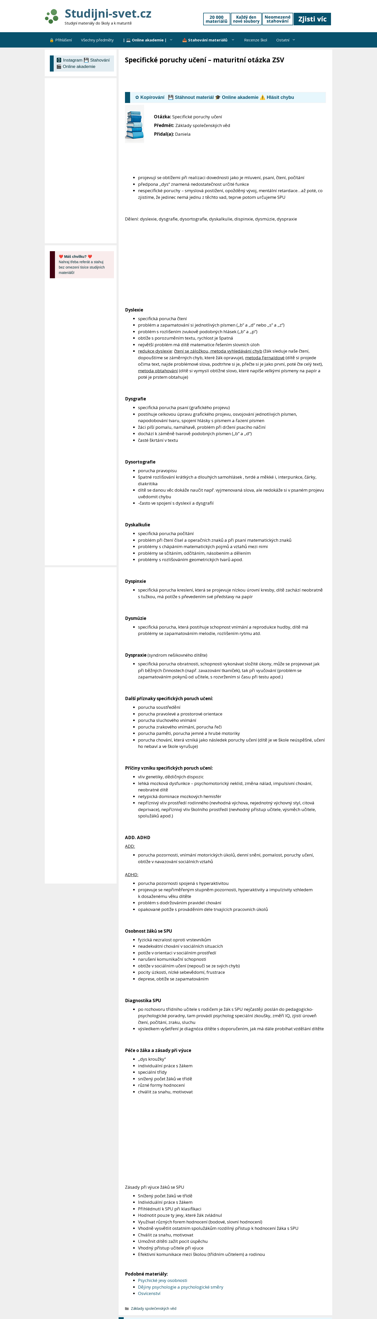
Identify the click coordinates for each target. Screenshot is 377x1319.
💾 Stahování (97, 60)
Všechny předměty (97, 39)
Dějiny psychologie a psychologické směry (180, 1287)
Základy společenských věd (153, 1308)
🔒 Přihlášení (60, 39)
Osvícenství (149, 1293)
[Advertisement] (218, 78)
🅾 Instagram (69, 60)
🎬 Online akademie (75, 66)
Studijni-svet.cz (108, 13)
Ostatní (288, 40)
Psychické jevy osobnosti (162, 1280)
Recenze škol (255, 39)
